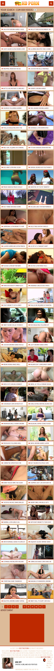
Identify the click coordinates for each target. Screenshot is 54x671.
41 (40, 607)
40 (36, 607)
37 (24, 607)
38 (28, 607)
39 (32, 607)
